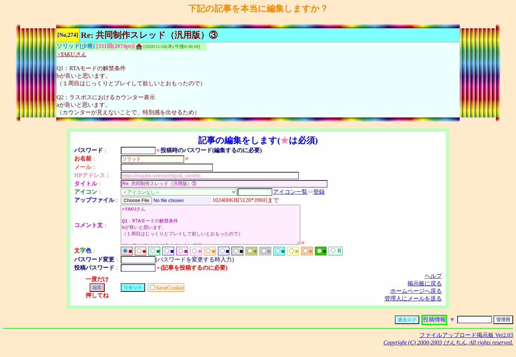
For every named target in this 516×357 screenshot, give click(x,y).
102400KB (225, 200)
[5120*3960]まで (258, 200)
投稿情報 (434, 327)
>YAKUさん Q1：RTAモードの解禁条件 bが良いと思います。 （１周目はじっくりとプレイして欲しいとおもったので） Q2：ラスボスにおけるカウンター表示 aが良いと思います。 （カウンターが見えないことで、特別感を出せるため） (221, 228)
